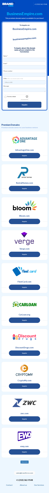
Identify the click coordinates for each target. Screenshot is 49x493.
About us (23, 485)
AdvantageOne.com (24, 150)
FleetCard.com (24, 281)
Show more (25, 462)
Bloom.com (24, 216)
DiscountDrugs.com (24, 347)
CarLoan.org (24, 314)
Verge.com (25, 249)
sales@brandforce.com (24, 473)
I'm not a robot (11, 96)
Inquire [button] (24, 155)
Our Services (39, 485)
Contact (9, 485)
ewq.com (24, 446)
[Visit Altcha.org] (27, 97)
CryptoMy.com (24, 380)
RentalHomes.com (24, 183)
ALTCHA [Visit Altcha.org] (26, 99)
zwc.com (24, 413)
